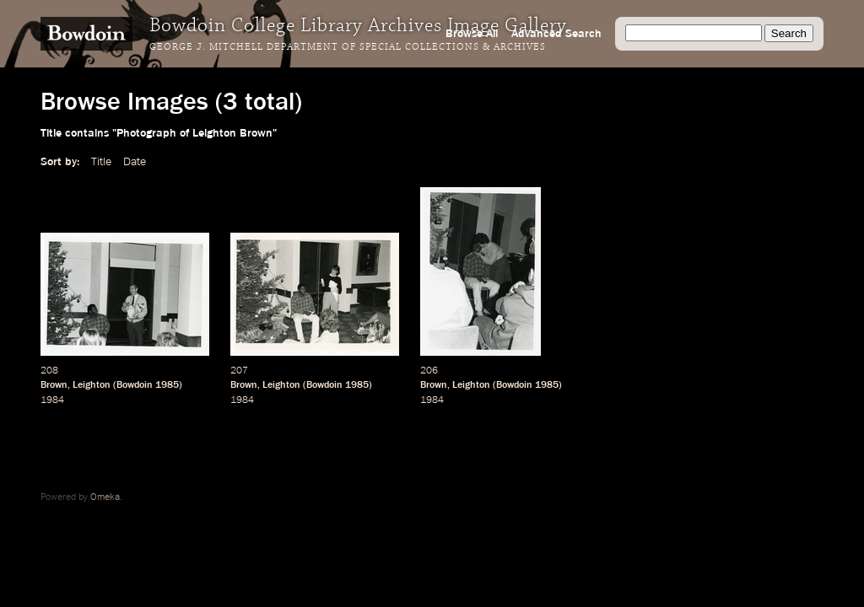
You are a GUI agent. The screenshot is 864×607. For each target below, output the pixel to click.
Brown (54, 385)
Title (101, 162)
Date (134, 162)
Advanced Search (556, 34)
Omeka (105, 497)
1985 (167, 385)
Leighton (92, 385)
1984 (52, 400)
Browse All (472, 34)
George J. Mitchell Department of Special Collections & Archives (347, 47)
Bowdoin (134, 385)
